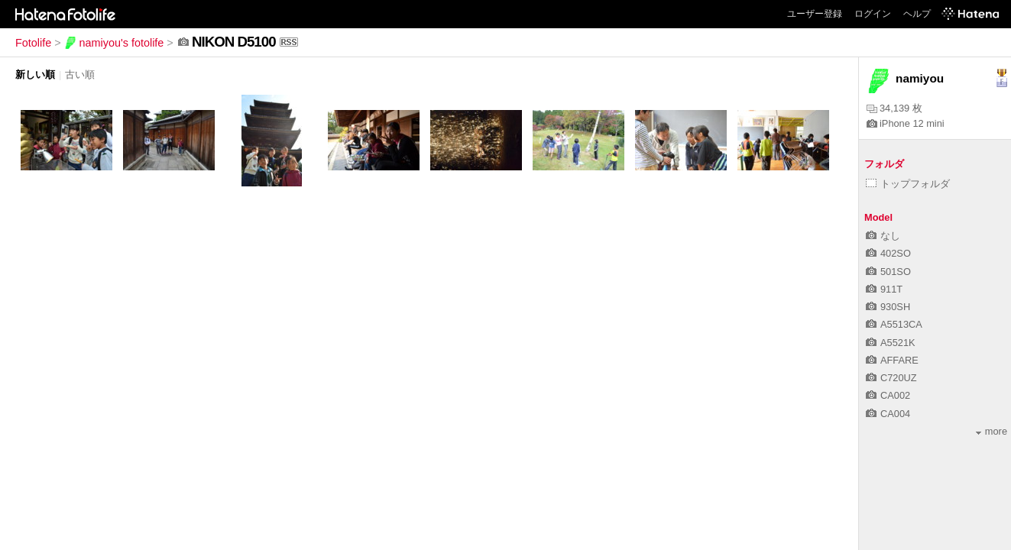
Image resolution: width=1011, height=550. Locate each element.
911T (884, 289)
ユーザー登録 (814, 13)
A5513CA (894, 324)
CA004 (888, 413)
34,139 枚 (894, 108)
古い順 (80, 74)
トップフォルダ (908, 183)
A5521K (890, 342)
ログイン (872, 13)
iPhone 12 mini (906, 123)
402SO (888, 253)
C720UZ (891, 377)
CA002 (888, 395)
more (991, 431)
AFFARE (892, 360)
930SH (888, 306)
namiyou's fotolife (114, 43)
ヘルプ (917, 13)
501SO (888, 271)
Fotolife (33, 43)
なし (883, 235)
